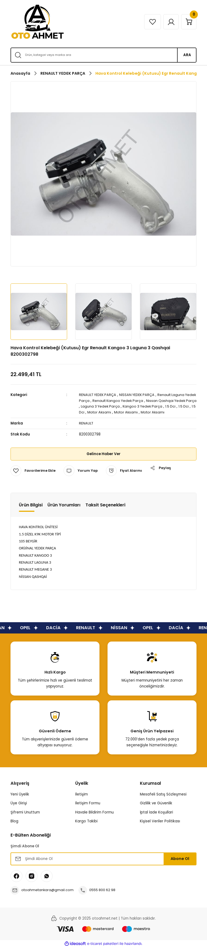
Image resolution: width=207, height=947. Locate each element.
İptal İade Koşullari (156, 811)
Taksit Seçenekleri (105, 504)
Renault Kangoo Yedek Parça (131, 400)
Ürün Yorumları (64, 504)
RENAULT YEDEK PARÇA (99, 394)
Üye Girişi (19, 802)
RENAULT (86, 422)
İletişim (81, 793)
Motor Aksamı (127, 412)
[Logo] (37, 21)
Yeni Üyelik (20, 793)
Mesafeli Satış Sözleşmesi (163, 793)
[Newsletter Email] (103, 858)
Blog (14, 820)
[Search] (103, 55)
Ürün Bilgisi (31, 504)
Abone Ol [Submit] (180, 858)
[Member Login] (169, 21)
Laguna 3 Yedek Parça (125, 406)
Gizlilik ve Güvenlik (156, 802)
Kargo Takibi (86, 820)
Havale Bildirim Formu (94, 811)
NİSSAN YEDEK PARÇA (140, 394)
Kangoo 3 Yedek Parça (168, 406)
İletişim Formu (87, 802)
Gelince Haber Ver (103, 453)
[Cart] (188, 21)
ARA (187, 54)
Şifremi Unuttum (25, 811)
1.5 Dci (93, 412)
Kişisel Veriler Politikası (160, 820)
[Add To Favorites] (33, 470)
